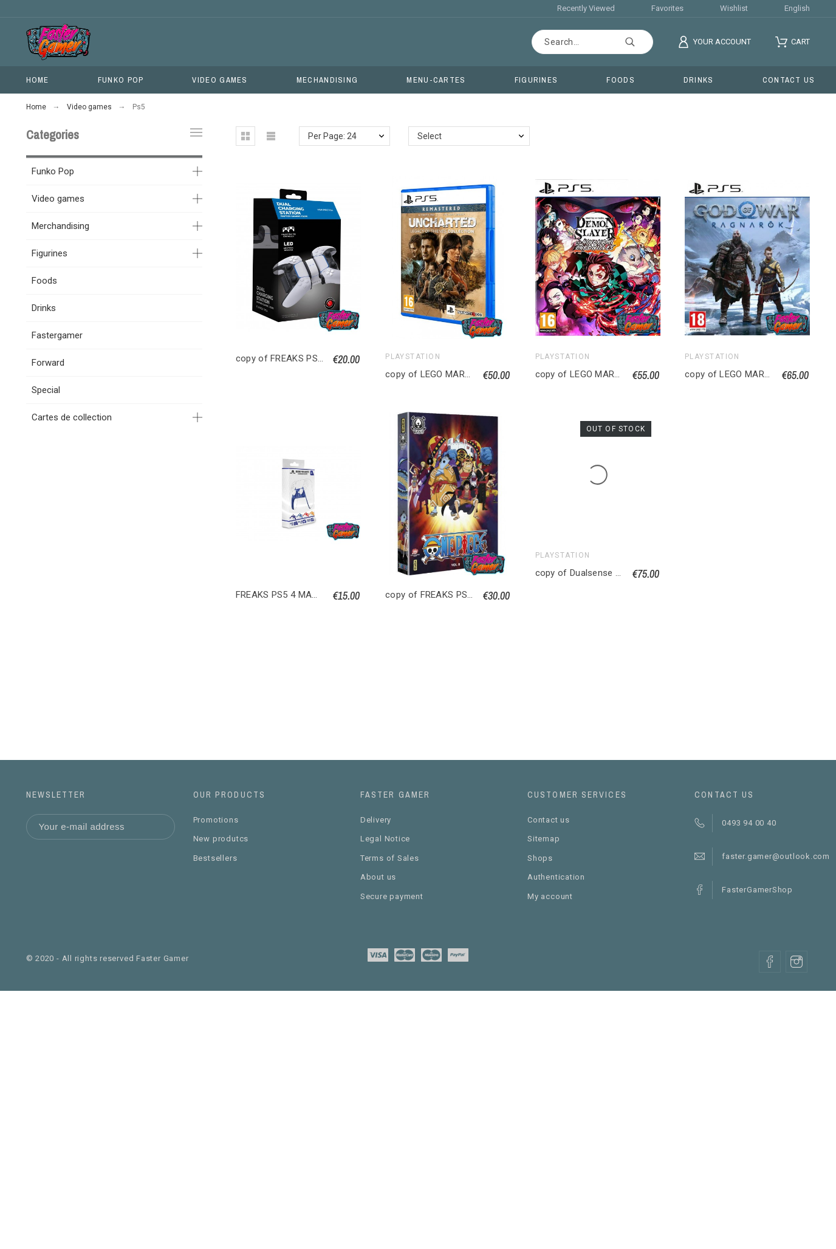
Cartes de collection (72, 417)
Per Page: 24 (332, 136)
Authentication (556, 876)
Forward (48, 362)
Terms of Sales (389, 858)
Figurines (49, 253)
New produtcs (220, 838)
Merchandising (60, 226)
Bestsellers (215, 858)
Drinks (44, 308)
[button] (245, 136)
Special (46, 390)
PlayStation (412, 356)
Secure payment (391, 896)
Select (429, 136)
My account (550, 896)
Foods (44, 280)
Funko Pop (53, 171)
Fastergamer (57, 335)
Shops (540, 858)
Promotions (216, 819)
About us (378, 876)
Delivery (375, 819)
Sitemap (543, 838)
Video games (58, 198)
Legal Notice (385, 838)
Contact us (548, 819)
